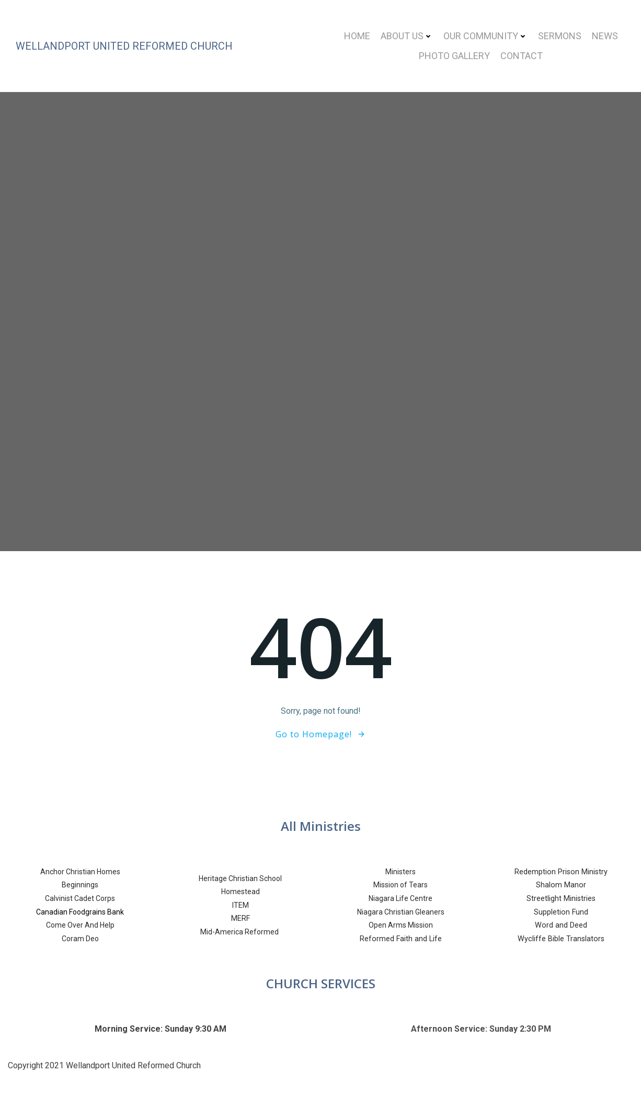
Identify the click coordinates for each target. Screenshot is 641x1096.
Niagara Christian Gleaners (400, 912)
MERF (240, 918)
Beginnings (80, 885)
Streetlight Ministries (561, 898)
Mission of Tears (400, 885)
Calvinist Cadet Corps (80, 898)
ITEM (240, 905)
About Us (407, 36)
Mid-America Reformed (240, 932)
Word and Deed (561, 925)
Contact (521, 56)
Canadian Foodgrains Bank (80, 912)
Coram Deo (80, 938)
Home (357, 36)
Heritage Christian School (240, 878)
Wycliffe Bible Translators (561, 938)
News (605, 36)
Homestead (240, 891)
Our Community (485, 36)
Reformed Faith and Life (401, 938)
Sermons (559, 36)
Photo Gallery (454, 56)
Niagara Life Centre (400, 898)
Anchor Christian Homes (80, 871)
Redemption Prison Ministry (561, 871)
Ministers (400, 871)
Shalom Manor (561, 885)
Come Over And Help (80, 925)
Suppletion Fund (561, 912)
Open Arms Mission (401, 925)
